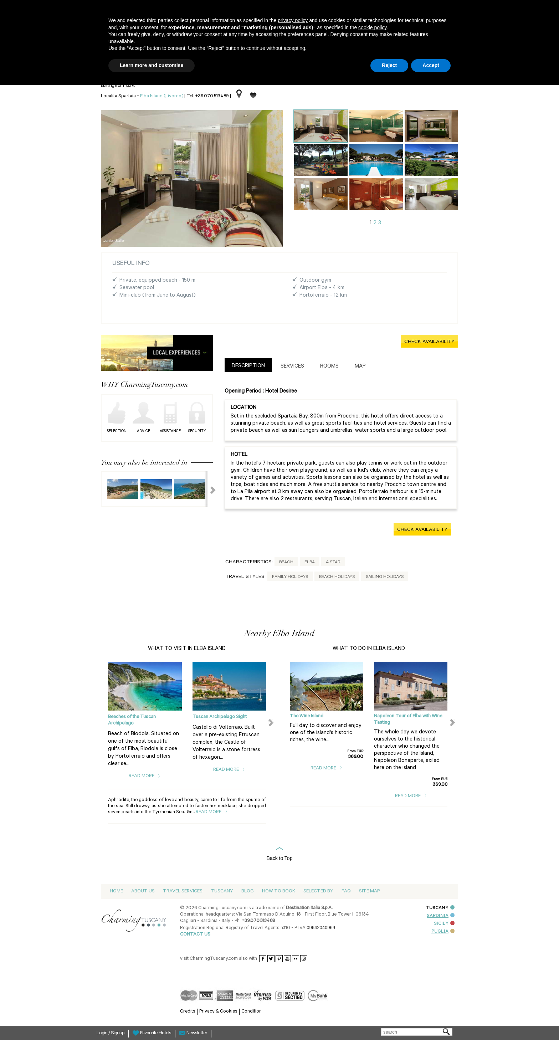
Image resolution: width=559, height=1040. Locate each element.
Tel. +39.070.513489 (207, 96)
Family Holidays (290, 577)
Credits (187, 1011)
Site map (369, 891)
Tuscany (222, 891)
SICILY (444, 924)
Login (102, 1033)
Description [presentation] (248, 366)
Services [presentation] (292, 367)
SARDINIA (441, 916)
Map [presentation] (360, 367)
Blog (247, 891)
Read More (145, 776)
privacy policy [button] (293, 20)
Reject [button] (389, 65)
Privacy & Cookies (218, 1011)
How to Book (278, 891)
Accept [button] (430, 65)
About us (143, 891)
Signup (117, 1033)
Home (116, 891)
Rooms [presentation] (329, 367)
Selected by (318, 891)
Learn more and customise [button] (151, 65)
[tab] (248, 365)
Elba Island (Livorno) (161, 96)
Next (208, 489)
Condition (251, 1011)
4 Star (333, 562)
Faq (346, 891)
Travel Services (182, 891)
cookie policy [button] (372, 27)
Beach (286, 562)
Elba (309, 562)
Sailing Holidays (385, 577)
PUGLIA (443, 931)
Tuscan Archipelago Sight (220, 717)
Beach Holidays (337, 577)
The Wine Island (306, 716)
